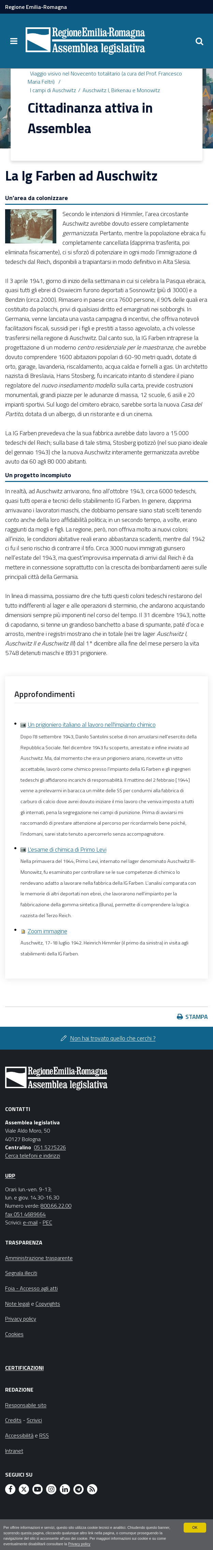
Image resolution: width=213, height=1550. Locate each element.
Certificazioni (24, 1368)
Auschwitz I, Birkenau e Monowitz (121, 90)
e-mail (30, 1222)
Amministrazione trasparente (39, 1258)
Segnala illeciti (21, 1273)
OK (195, 1527)
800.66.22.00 (56, 1205)
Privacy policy (80, 1544)
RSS (44, 1435)
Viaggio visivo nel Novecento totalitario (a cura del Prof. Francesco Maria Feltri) (105, 77)
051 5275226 (50, 1147)
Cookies (14, 1334)
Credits (13, 1420)
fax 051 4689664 (25, 1214)
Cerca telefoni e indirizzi (32, 1155)
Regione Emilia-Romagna (36, 7)
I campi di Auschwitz (53, 90)
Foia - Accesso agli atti (31, 1288)
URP (10, 1175)
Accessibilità (19, 1435)
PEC (47, 1222)
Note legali (17, 1303)
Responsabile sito (25, 1405)
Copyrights (48, 1303)
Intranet (14, 1451)
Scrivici (34, 1420)
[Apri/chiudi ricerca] (199, 40)
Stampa (196, 1016)
